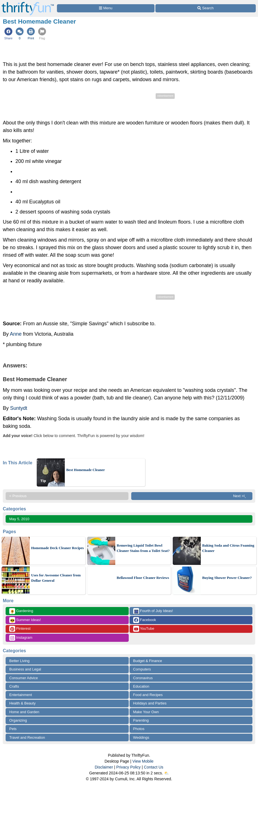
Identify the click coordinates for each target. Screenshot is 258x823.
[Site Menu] (106, 8)
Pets (13, 729)
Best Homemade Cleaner (85, 470)
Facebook (144, 620)
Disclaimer (104, 767)
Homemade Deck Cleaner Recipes (57, 548)
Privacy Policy (128, 767)
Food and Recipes (148, 695)
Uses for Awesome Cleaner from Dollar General (56, 578)
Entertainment (20, 695)
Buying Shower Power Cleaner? (227, 578)
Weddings (141, 737)
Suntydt (18, 408)
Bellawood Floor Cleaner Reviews (143, 578)
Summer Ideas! (25, 620)
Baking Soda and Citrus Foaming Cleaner (228, 548)
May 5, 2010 (19, 519)
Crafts (14, 686)
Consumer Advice (23, 678)
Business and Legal (25, 669)
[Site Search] (205, 8)
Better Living (19, 661)
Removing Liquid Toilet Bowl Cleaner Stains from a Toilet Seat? (143, 548)
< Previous (18, 496)
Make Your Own (146, 712)
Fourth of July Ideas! (153, 611)
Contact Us (153, 767)
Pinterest (20, 629)
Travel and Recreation (27, 737)
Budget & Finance (147, 661)
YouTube (143, 629)
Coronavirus (143, 678)
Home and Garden (24, 712)
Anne (16, 334)
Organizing (18, 720)
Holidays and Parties (150, 703)
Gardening (21, 611)
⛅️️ (166, 773)
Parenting (141, 720)
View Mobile (142, 761)
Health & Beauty (22, 703)
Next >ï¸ (241, 496)
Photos (138, 729)
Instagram (20, 638)
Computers (142, 669)
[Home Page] (28, 3)
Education (141, 686)
